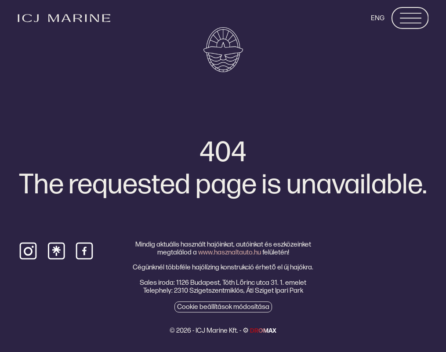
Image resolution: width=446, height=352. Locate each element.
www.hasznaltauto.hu (229, 252)
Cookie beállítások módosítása (223, 306)
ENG (377, 18)
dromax (263, 330)
